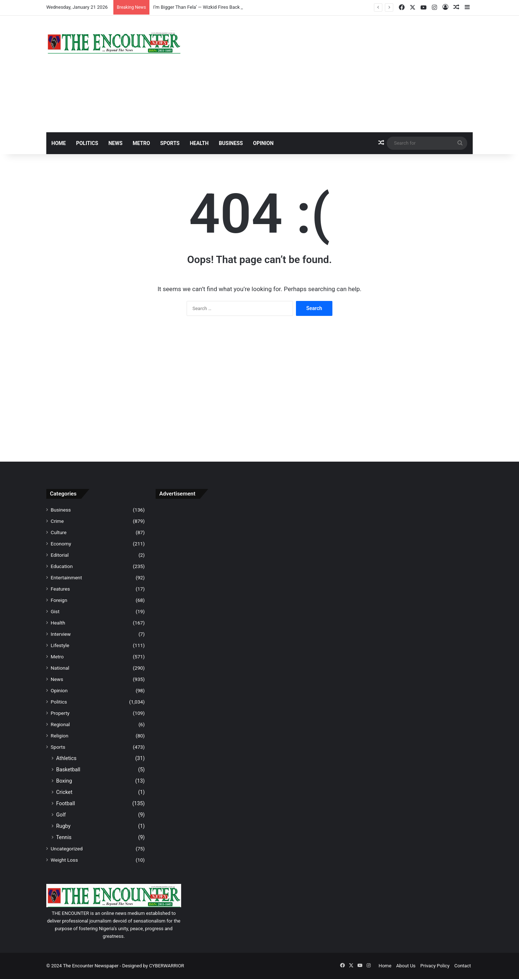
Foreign (59, 600)
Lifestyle (60, 645)
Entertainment (66, 577)
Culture (58, 532)
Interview (61, 634)
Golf (61, 815)
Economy (61, 544)
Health (199, 143)
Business (231, 143)
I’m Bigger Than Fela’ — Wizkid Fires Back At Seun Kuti (209, 7)
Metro (141, 143)
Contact (462, 965)
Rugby (63, 826)
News (115, 143)
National (60, 668)
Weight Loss (64, 860)
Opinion (263, 143)
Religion (60, 736)
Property (60, 713)
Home (58, 143)
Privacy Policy (434, 965)
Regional (60, 724)
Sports (170, 143)
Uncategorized (67, 848)
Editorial (60, 555)
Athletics (66, 758)
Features (60, 589)
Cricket (64, 792)
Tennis (63, 837)
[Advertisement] (332, 74)
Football (65, 803)
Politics (87, 143)
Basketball (68, 769)
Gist (55, 611)
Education (62, 566)
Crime (57, 521)
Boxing (64, 781)
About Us (405, 965)
